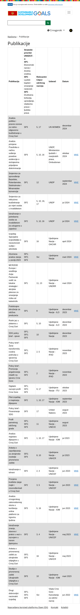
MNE (76, 155)
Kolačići (64, 607)
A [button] (70, 30)
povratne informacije (55, 4)
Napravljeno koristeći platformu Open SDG (28, 607)
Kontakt (54, 607)
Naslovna (12, 36)
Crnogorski (55, 30)
